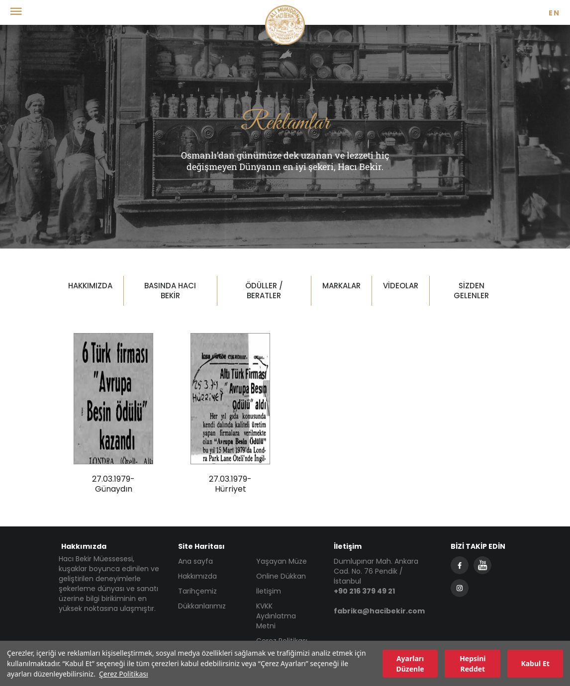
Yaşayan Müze (281, 561)
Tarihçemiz (197, 591)
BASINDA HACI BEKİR (170, 290)
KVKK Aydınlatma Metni (276, 616)
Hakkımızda (197, 576)
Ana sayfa (195, 561)
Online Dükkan (281, 576)
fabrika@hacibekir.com (379, 611)
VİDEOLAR (400, 285)
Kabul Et (535, 663)
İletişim (268, 591)
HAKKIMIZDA (90, 285)
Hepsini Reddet (472, 664)
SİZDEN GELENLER (471, 290)
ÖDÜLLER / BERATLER (264, 290)
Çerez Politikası (123, 674)
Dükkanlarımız (202, 606)
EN (554, 13)
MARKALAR (341, 285)
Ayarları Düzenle (410, 664)
